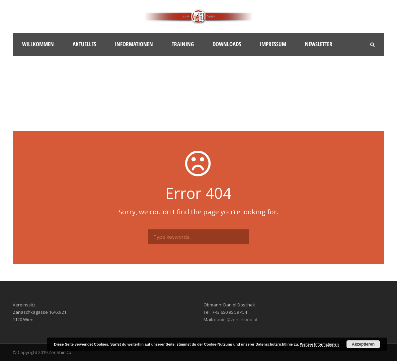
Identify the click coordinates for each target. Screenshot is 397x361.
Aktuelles (84, 44)
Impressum (273, 44)
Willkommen (38, 44)
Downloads (227, 44)
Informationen (134, 44)
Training (183, 44)
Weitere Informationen (319, 344)
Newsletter (318, 44)
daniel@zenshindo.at (235, 319)
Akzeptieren (363, 344)
